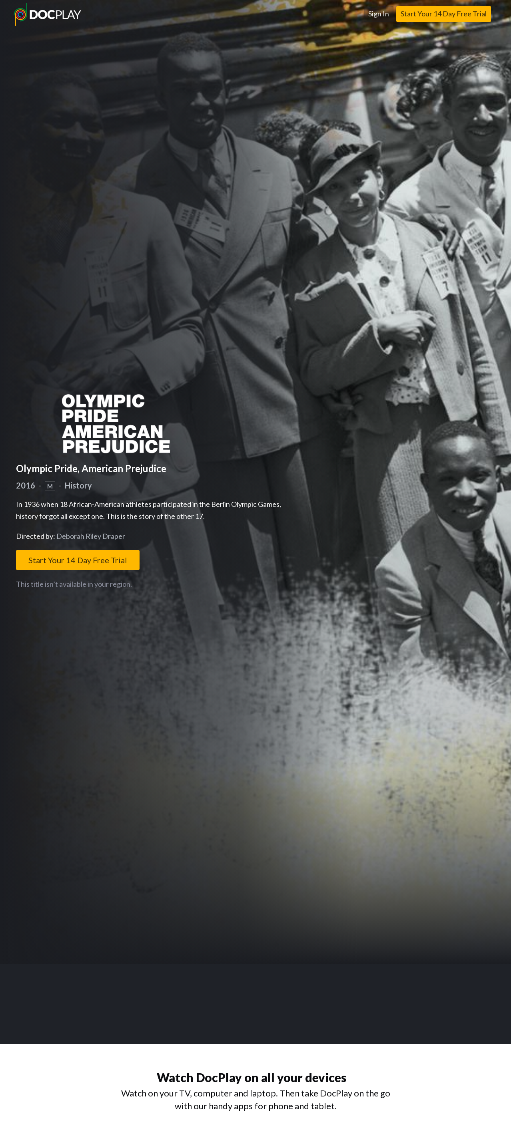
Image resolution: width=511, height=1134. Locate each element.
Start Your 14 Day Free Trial (444, 13)
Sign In (378, 13)
